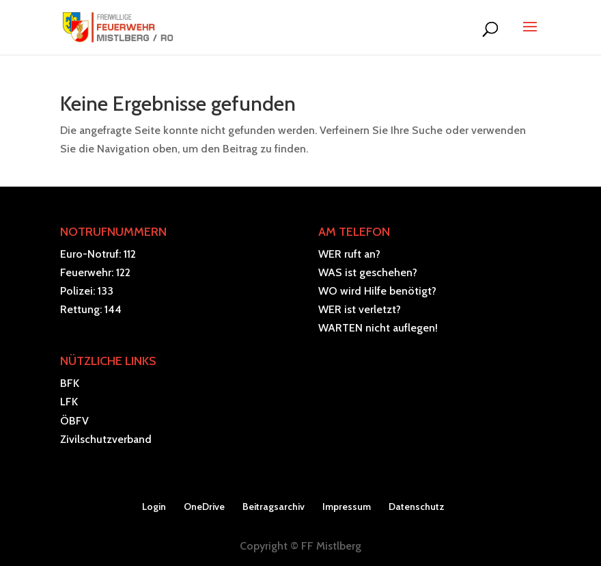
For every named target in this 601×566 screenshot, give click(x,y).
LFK (69, 401)
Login (154, 506)
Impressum (346, 506)
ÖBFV (74, 420)
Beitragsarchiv (273, 506)
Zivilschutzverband (106, 439)
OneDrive (204, 506)
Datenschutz (417, 506)
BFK (69, 383)
